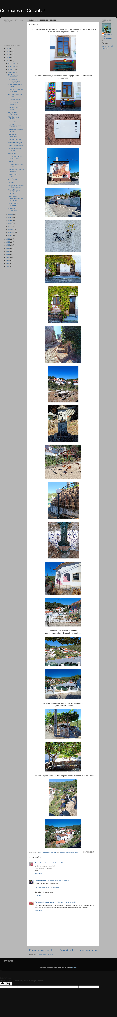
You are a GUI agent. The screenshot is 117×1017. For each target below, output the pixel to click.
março (10, 229)
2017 (8, 251)
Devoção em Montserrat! (12, 135)
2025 (8, 51)
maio (10, 223)
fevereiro (11, 232)
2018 (8, 248)
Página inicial (66, 950)
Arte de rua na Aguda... (16, 142)
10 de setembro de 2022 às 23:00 (58, 880)
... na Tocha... (12, 179)
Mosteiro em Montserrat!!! (13, 209)
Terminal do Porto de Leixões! (15, 85)
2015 (8, 257)
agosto (10, 214)
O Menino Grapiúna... (15, 99)
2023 (8, 57)
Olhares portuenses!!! (15, 145)
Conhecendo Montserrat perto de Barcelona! (15, 198)
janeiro (10, 235)
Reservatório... (13, 122)
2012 (8, 266)
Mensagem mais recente (41, 950)
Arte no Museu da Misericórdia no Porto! (14, 192)
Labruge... (11, 182)
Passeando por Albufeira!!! (13, 204)
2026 (8, 48)
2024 (8, 54)
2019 (8, 245)
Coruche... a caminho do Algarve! (15, 90)
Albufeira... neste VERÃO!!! (14, 118)
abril (10, 226)
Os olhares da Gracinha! (22, 10)
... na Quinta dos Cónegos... (13, 103)
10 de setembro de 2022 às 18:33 (51, 863)
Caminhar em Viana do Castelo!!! (16, 170)
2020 (8, 242)
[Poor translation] (8, 984)
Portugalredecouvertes (43, 902)
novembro (12, 66)
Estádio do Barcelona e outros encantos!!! (16, 186)
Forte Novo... (12, 153)
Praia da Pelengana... (15, 139)
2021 (8, 239)
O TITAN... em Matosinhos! (13, 76)
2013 (8, 263)
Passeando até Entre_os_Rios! (14, 80)
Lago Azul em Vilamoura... (13, 113)
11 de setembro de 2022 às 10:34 (64, 902)
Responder (38, 873)
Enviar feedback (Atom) (46, 955)
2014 (8, 260)
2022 (8, 60)
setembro (11, 72)
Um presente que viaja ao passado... (47, 888)
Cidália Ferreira (40, 880)
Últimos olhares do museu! (14, 149)
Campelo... (11, 161)
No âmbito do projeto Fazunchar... (15, 126)
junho (10, 220)
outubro (11, 69)
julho (10, 217)
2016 (8, 254)
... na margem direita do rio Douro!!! (15, 157)
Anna (37, 863)
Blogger (74, 967)
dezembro (12, 63)
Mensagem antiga (88, 950)
